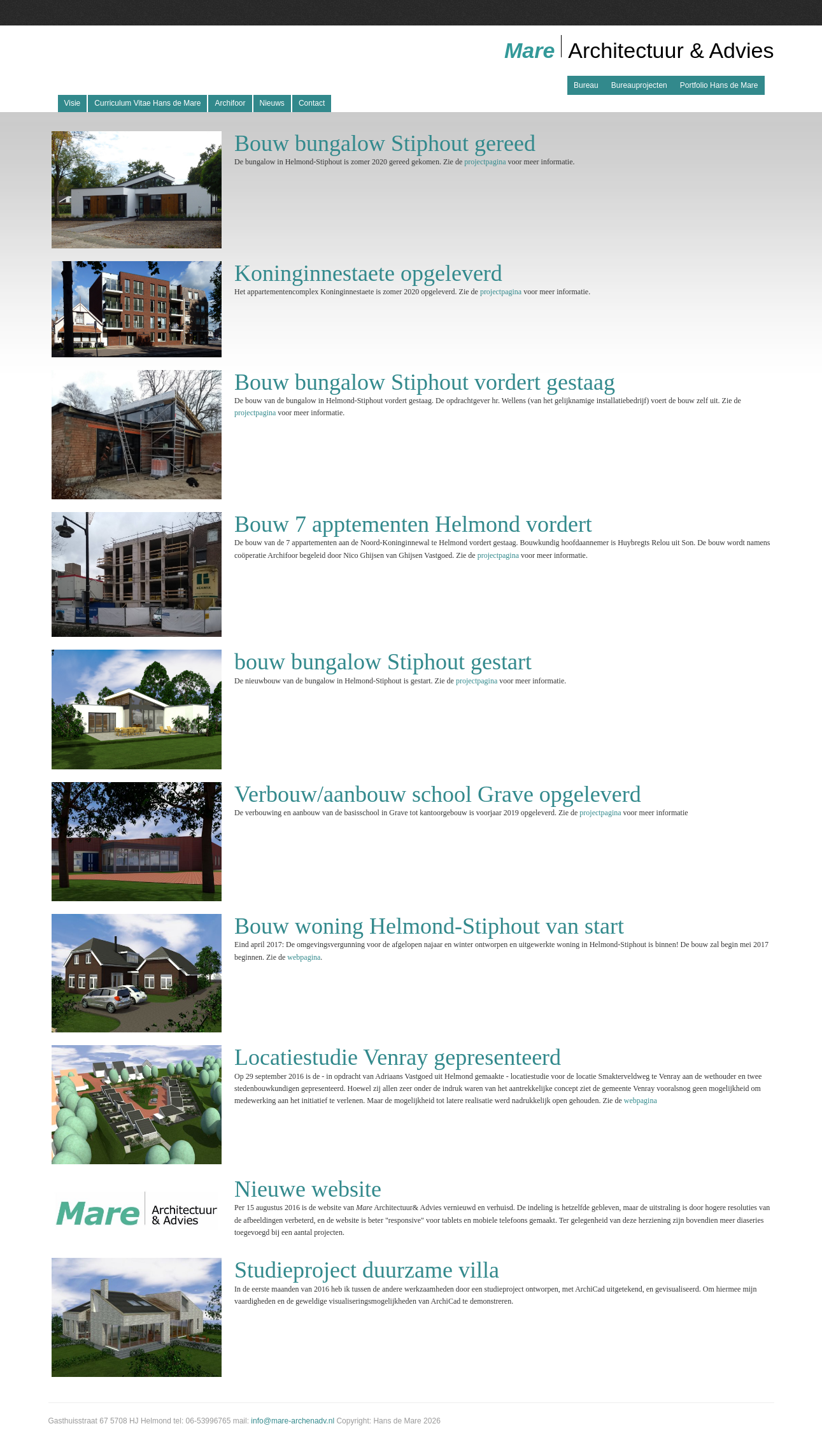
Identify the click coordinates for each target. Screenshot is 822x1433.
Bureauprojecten (639, 85)
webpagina (303, 957)
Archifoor (230, 103)
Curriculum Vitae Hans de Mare (147, 103)
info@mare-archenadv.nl (292, 1420)
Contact (312, 103)
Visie (72, 103)
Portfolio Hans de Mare (719, 85)
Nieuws (272, 103)
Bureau (586, 85)
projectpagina (485, 161)
